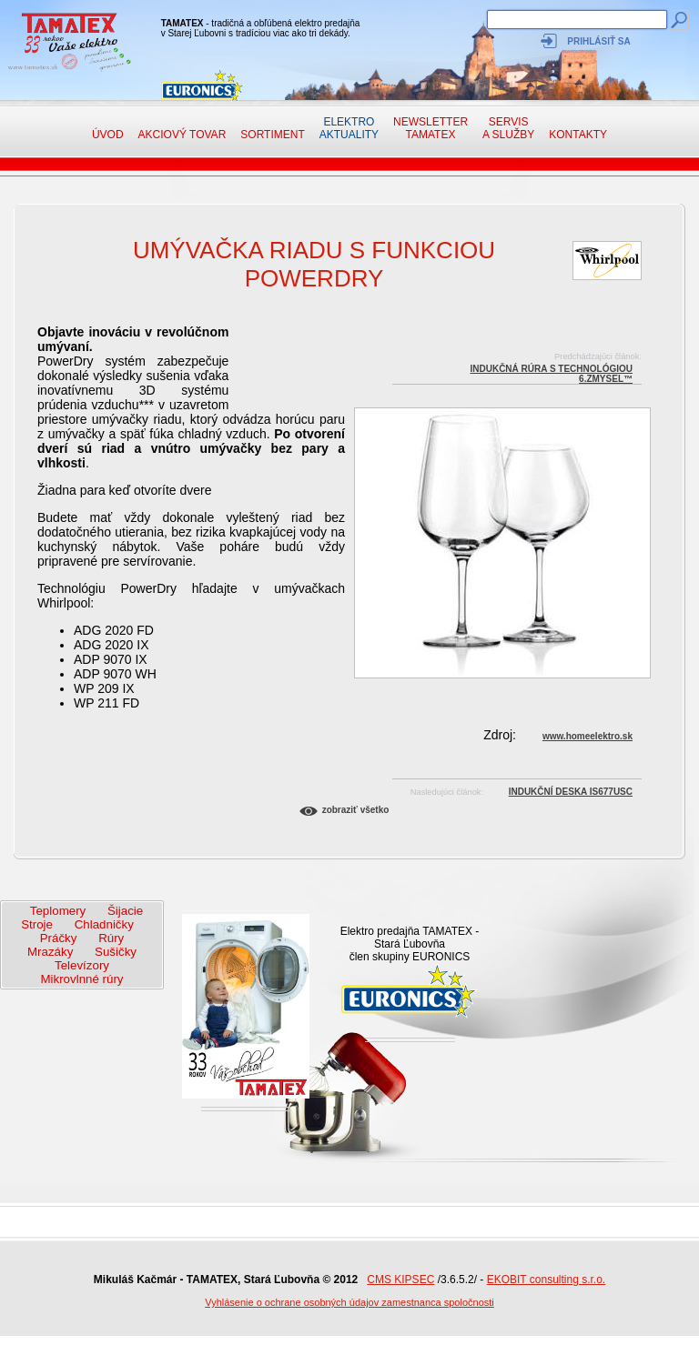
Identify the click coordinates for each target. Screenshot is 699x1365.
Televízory (82, 965)
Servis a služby (508, 128)
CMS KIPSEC (400, 1279)
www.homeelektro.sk (587, 736)
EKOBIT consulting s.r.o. (546, 1279)
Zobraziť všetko (356, 810)
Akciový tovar (181, 134)
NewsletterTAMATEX (430, 128)
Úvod (108, 134)
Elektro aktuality (349, 128)
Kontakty (578, 134)
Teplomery (58, 911)
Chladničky (104, 924)
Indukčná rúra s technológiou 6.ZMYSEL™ (551, 371)
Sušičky (116, 952)
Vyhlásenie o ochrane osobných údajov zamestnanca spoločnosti (349, 1302)
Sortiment (272, 134)
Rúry (111, 938)
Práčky (58, 938)
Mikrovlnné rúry (81, 979)
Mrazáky (50, 952)
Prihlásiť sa (598, 41)
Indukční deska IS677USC (571, 792)
